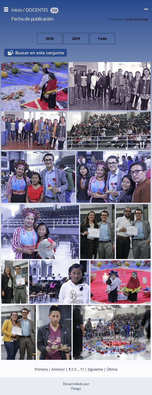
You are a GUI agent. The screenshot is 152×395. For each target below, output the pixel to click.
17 (82, 369)
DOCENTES (37, 10)
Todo (102, 38)
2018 (50, 38)
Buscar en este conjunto (39, 52)
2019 (76, 38)
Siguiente (95, 369)
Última (112, 369)
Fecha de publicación (32, 19)
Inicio (16, 10)
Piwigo (76, 388)
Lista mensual (136, 19)
